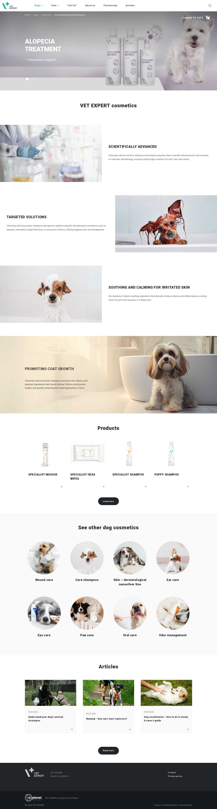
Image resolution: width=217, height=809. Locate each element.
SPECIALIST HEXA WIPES (82, 476)
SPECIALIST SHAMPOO (128, 474)
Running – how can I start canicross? (106, 718)
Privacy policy (175, 776)
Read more (108, 750)
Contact (172, 772)
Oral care (130, 647)
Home (27, 15)
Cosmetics (46, 15)
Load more (108, 501)
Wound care (44, 592)
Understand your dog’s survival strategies (45, 719)
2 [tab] (32, 79)
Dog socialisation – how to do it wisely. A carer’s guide (166, 719)
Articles (130, 5)
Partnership (110, 5)
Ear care (173, 592)
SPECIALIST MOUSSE (42, 474)
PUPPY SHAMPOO (166, 474)
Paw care (87, 647)
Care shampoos (87, 592)
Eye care (44, 647)
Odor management (173, 647)
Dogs (36, 15)
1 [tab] (27, 79)
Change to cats (196, 17)
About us (90, 5)
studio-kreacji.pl (185, 805)
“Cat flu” (72, 5)
